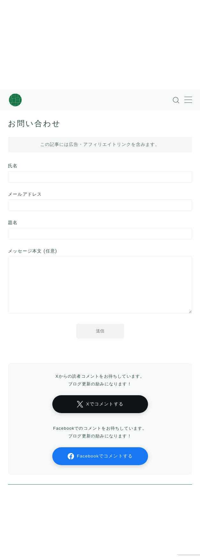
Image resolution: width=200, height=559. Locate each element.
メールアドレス (100, 201)
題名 (100, 229)
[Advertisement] (93, 44)
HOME (15, 523)
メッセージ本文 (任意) (100, 282)
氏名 (100, 173)
